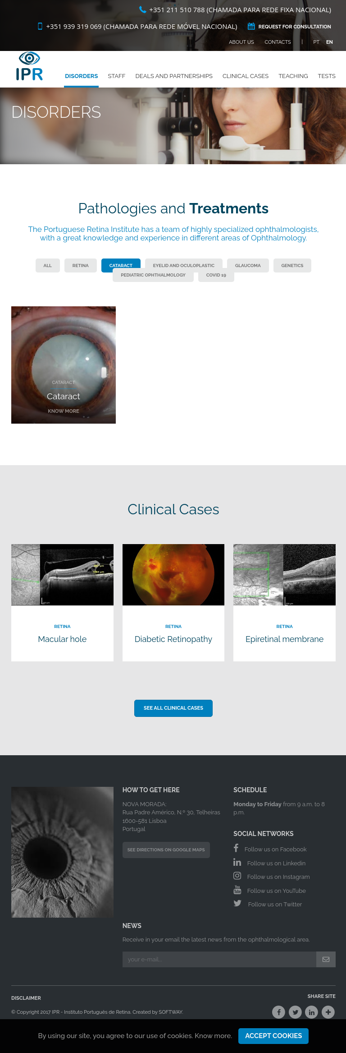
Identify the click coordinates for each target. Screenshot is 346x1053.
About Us (241, 42)
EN (329, 42)
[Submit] (326, 959)
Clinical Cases (246, 83)
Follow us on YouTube (269, 889)
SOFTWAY (170, 1012)
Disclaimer (26, 998)
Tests (327, 83)
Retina (81, 265)
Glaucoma (248, 265)
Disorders (81, 83)
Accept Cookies (273, 1036)
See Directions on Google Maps (166, 849)
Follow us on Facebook (269, 848)
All (48, 265)
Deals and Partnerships (174, 83)
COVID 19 (216, 274)
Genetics (293, 265)
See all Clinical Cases (173, 708)
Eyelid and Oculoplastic (183, 265)
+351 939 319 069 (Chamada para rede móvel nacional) (136, 26)
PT (317, 42)
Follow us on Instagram (271, 875)
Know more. (213, 1036)
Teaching (293, 83)
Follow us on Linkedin (269, 862)
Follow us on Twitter (267, 903)
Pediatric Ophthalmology (153, 274)
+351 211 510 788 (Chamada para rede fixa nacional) (235, 9)
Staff (116, 83)
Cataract (120, 265)
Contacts (278, 42)
